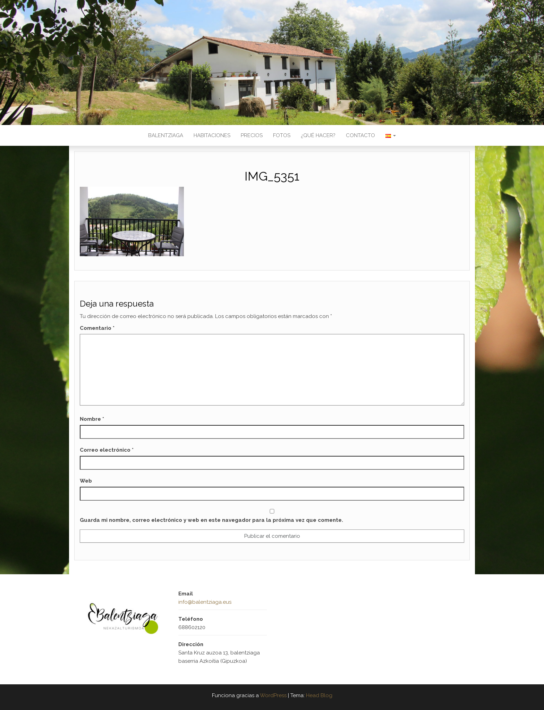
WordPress (273, 695)
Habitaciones (212, 135)
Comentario (97, 328)
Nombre (92, 419)
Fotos (281, 135)
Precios (252, 135)
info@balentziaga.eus (204, 602)
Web (86, 481)
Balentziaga (165, 135)
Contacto (360, 135)
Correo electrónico (107, 450)
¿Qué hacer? (318, 135)
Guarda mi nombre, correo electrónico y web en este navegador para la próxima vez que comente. (211, 520)
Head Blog (319, 695)
